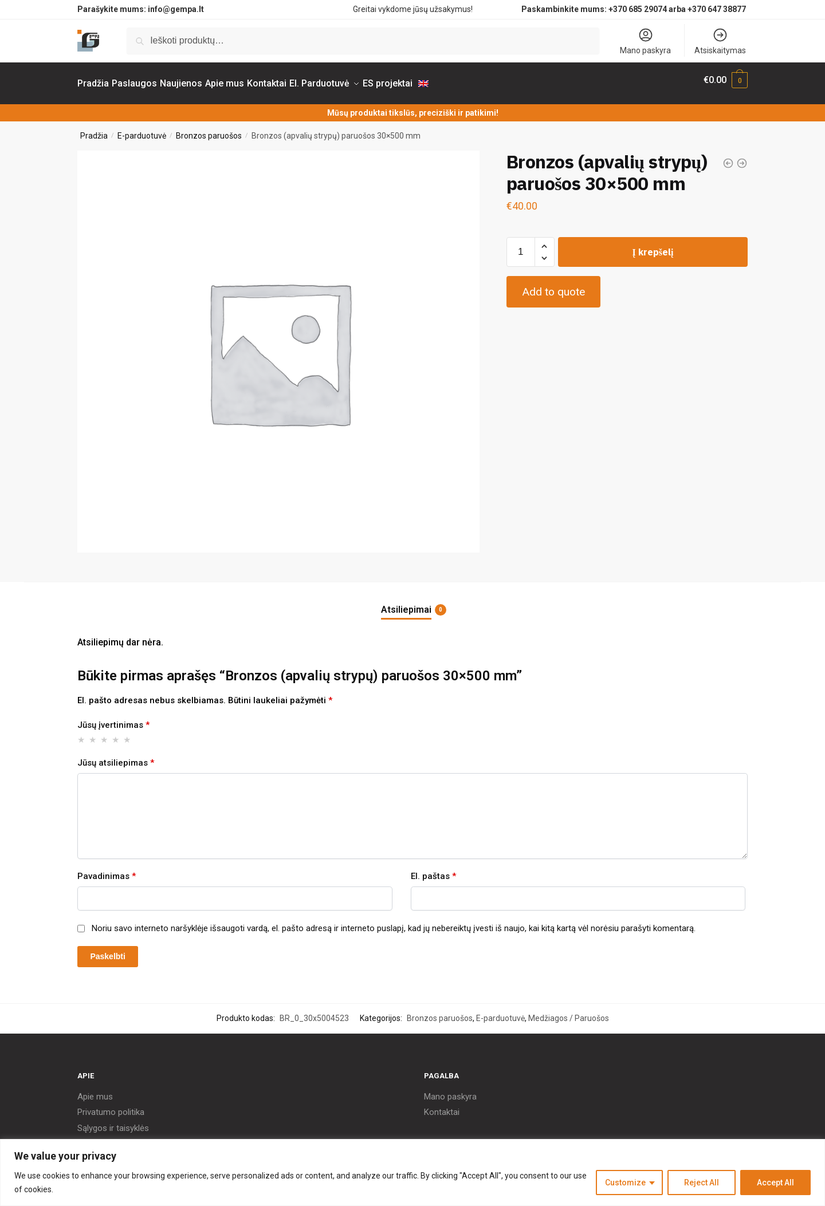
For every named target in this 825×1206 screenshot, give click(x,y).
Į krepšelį (652, 245)
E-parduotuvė (141, 128)
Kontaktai (441, 1105)
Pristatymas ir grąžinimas (124, 1137)
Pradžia (94, 128)
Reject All (701, 1182)
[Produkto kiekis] (520, 245)
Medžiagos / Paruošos (568, 1011)
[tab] (412, 594)
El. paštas (433, 869)
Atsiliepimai (406, 603)
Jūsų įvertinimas (113, 718)
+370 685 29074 (637, 9)
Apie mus (95, 1090)
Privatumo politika (110, 1105)
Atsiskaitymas (720, 41)
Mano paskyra (645, 41)
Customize (625, 1182)
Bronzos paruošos (209, 128)
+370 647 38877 (718, 9)
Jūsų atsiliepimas (115, 756)
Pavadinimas (106, 869)
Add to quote (553, 284)
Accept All (775, 1182)
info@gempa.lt (176, 9)
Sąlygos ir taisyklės (113, 1121)
